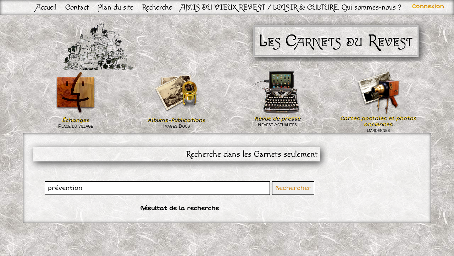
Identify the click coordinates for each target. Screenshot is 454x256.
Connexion (428, 6)
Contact (77, 7)
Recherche (157, 7)
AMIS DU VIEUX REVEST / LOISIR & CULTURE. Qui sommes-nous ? (291, 7)
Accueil (46, 7)
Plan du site (115, 7)
